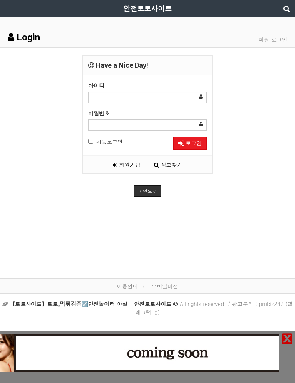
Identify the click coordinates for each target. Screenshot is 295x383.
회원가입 (127, 164)
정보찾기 (168, 164)
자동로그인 (105, 141)
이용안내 (127, 286)
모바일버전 (164, 286)
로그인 (190, 143)
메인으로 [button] (147, 191)
